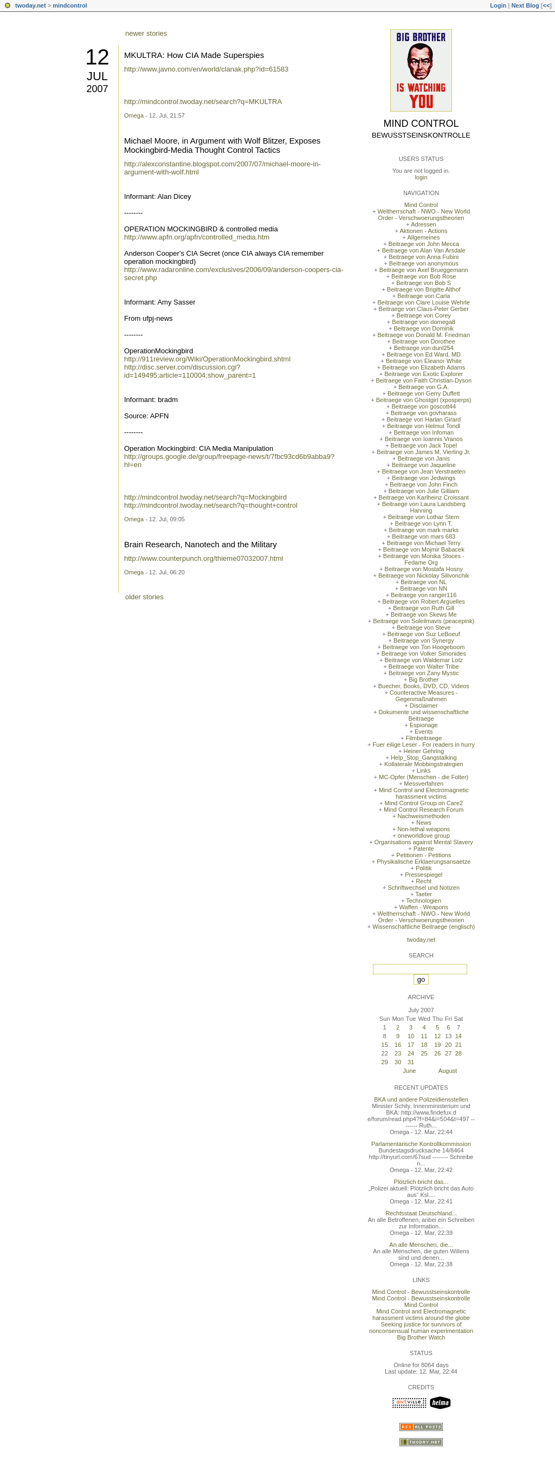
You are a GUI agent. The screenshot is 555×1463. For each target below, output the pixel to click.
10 (411, 1036)
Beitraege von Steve (423, 627)
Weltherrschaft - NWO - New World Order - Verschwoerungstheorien (423, 214)
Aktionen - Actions (423, 231)
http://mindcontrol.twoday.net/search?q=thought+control (211, 505)
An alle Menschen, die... (421, 1244)
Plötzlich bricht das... (421, 1182)
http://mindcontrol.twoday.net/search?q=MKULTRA (203, 102)
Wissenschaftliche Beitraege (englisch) (423, 926)
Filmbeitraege (423, 738)
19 (437, 1044)
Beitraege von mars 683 (423, 536)
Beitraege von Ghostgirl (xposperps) (424, 400)
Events (424, 731)
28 (458, 1053)
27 (448, 1053)
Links (424, 770)
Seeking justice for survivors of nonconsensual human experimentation (421, 1327)
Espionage (424, 725)
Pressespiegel (423, 874)
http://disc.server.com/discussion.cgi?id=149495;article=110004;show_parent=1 (190, 371)
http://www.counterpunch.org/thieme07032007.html (203, 558)
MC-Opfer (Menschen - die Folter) (423, 777)
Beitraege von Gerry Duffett (424, 393)
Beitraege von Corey (424, 315)
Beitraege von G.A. (423, 387)
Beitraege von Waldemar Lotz (423, 660)
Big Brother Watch (421, 1337)
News (423, 822)
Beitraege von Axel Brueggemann (423, 270)
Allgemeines (423, 237)
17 (411, 1044)
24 (411, 1053)
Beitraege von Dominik (423, 328)
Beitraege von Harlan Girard (423, 419)
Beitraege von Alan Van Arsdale (424, 250)
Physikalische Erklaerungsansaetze (423, 861)
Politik (423, 868)
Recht (423, 881)
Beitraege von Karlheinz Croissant (424, 497)
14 (458, 1036)
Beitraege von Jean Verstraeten (424, 471)
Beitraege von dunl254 (424, 348)
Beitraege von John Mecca (424, 244)
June (409, 1070)
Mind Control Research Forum (423, 809)
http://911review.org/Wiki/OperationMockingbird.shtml (207, 359)
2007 (97, 88)
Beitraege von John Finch (423, 484)
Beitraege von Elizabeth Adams (423, 367)
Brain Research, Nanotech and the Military (200, 544)
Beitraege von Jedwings (423, 478)
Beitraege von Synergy (423, 640)
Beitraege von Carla (423, 296)
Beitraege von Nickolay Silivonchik (423, 575)
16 (398, 1044)
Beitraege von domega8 (423, 322)
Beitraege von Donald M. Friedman (423, 335)
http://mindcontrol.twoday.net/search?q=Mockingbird (205, 497)
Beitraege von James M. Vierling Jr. (423, 452)
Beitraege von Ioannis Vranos (424, 439)
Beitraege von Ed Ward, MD (423, 354)
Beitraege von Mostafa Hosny (424, 569)
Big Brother (423, 679)
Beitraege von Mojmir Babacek (423, 549)
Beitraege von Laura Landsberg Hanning (424, 507)
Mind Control (421, 123)
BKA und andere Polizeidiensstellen (421, 1099)
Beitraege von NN (423, 588)
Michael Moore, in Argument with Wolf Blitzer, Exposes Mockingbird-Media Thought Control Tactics (222, 145)
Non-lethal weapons (423, 829)
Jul (97, 76)
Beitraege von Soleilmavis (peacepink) (423, 621)
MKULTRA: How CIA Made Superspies (194, 55)
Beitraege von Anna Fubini (424, 257)
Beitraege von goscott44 (423, 406)
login (421, 177)
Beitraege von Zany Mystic (424, 673)
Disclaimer (423, 705)
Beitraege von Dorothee (423, 341)
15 (385, 1044)
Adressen (423, 224)
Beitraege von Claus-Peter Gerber (424, 309)
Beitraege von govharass (424, 413)
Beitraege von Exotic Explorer (423, 374)
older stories (144, 597)
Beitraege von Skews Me (424, 614)
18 (424, 1044)
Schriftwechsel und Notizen (424, 887)
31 (411, 1062)
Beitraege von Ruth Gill (423, 608)
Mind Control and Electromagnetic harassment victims (424, 793)
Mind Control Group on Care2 (424, 803)
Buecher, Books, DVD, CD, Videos (423, 686)
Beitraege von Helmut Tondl (423, 426)
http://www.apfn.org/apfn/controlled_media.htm (196, 237)
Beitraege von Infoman (423, 432)
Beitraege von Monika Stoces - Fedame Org (423, 559)
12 (97, 57)
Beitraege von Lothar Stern (423, 517)
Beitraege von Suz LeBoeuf (424, 634)
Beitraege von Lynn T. (424, 523)
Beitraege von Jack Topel (423, 445)
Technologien (423, 900)
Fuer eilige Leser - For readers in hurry (424, 744)
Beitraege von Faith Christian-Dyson (424, 380)
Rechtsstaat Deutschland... (420, 1213)
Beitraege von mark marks (424, 530)
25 (424, 1053)
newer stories (146, 33)
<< (546, 5)
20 (448, 1044)
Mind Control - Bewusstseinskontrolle (421, 1292)
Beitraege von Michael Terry (424, 543)
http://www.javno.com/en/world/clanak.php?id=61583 (206, 69)
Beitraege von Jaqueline (424, 465)
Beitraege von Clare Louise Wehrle (424, 302)
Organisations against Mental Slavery (424, 842)
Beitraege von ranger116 (423, 595)
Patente (424, 848)
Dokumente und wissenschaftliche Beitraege (424, 715)
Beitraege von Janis (423, 458)
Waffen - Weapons (423, 907)
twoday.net (30, 5)
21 (458, 1044)
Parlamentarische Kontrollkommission (421, 1144)
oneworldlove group (424, 835)
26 (437, 1053)
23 (398, 1053)
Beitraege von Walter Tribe (424, 666)
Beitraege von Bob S (423, 283)
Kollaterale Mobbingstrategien (423, 764)
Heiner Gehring (423, 751)
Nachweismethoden (423, 816)
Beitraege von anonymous (424, 263)
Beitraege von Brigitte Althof (424, 289)
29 (385, 1062)
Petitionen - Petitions (423, 855)
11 (424, 1036)
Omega (134, 115)
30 (398, 1062)
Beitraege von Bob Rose (423, 276)
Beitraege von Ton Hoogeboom (423, 647)
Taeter (423, 894)
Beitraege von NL (424, 582)
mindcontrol (70, 5)
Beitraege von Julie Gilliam (424, 491)
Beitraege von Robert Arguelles (424, 601)
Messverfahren (423, 783)
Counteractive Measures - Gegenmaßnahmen (424, 695)
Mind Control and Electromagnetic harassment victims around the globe (421, 1314)
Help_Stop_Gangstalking (424, 757)
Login (498, 5)
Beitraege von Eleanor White (424, 361)
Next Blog (525, 5)
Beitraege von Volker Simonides (424, 653)
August (447, 1070)
